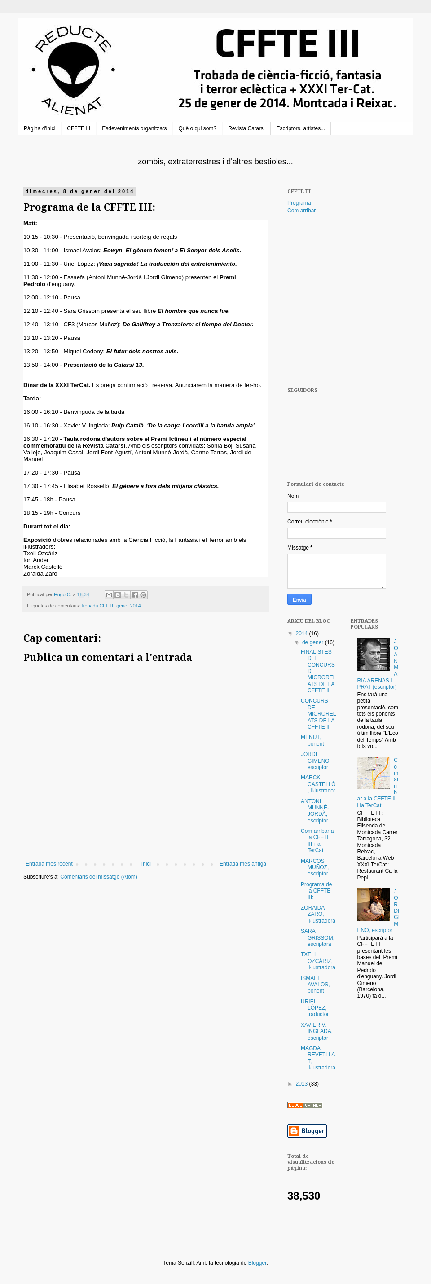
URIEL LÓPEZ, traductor (315, 1008)
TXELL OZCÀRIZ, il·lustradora (318, 961)
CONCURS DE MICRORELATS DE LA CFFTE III (318, 714)
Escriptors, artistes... (301, 128)
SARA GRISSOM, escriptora (317, 937)
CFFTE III (78, 128)
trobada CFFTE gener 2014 (111, 605)
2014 (302, 633)
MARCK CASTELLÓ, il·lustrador (318, 784)
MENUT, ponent (312, 740)
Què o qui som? (197, 128)
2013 (302, 1084)
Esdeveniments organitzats (134, 128)
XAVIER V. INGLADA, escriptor (317, 1031)
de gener (313, 642)
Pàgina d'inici (39, 128)
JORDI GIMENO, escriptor (316, 760)
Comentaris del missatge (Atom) (98, 877)
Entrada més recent (49, 864)
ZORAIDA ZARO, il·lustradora (318, 914)
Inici (146, 864)
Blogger (257, 1263)
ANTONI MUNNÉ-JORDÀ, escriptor (315, 811)
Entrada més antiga (243, 864)
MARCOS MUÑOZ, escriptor (315, 867)
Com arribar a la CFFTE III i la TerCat (317, 840)
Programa (299, 203)
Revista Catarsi (246, 128)
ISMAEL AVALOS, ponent (315, 984)
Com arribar (301, 210)
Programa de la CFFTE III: (316, 891)
